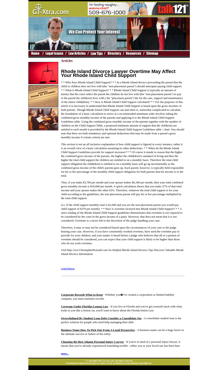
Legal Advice (68, 268)
